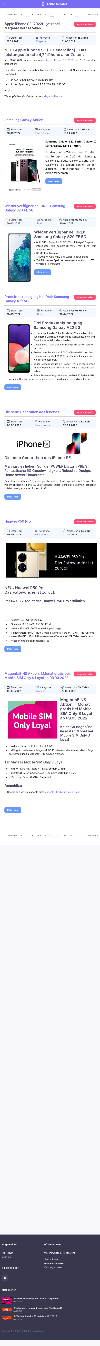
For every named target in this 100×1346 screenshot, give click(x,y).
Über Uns (6, 1257)
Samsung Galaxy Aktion (23, 120)
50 (46, 14)
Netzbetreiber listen (54, 1263)
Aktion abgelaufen (85, 24)
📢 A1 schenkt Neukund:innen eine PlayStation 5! (37, 1308)
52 (58, 14)
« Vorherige (12, 14)
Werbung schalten (53, 1267)
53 (65, 14)
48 (33, 14)
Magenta (41, 41)
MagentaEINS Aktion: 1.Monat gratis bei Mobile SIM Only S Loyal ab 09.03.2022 (37, 676)
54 (71, 14)
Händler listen (51, 1259)
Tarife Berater (54, 4)
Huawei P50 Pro (17, 521)
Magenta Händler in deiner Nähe (62, 792)
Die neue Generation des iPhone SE (33, 412)
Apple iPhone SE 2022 (59, 60)
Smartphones (42, 133)
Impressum (7, 1252)
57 (83, 14)
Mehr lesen (54, 181)
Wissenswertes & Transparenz (59, 1252)
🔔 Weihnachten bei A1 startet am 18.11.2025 (35, 1316)
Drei (39, 223)
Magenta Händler (53, 96)
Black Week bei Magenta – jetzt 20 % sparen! (35, 1298)
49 (39, 14)
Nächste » (93, 14)
